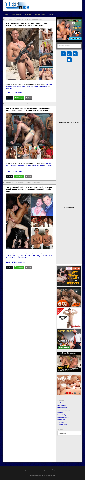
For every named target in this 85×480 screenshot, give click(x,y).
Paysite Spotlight (62, 415)
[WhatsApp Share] (19, 97)
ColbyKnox (9, 88)
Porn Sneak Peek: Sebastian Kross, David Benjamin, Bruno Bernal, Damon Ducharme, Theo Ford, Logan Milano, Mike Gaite (29, 189)
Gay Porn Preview (62, 407)
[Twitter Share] (9, 97)
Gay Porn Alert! (37, 19)
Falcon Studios (17, 86)
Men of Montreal (29, 256)
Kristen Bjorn (11, 167)
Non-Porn (60, 412)
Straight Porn (61, 419)
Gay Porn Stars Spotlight (64, 410)
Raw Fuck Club (43, 86)
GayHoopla (49, 84)
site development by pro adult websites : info (42, 475)
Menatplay (37, 256)
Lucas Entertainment (38, 165)
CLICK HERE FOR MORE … (15, 93)
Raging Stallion (25, 86)
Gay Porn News (61, 405)
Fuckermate (48, 165)
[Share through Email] (28, 97)
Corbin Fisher (44, 256)
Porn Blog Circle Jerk (63, 417)
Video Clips (60, 422)
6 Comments (20, 19)
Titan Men (29, 165)
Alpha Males (20, 256)
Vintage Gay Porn (62, 424)
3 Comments (22, 104)
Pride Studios (12, 257)
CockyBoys (9, 86)
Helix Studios (34, 86)
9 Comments (21, 182)
